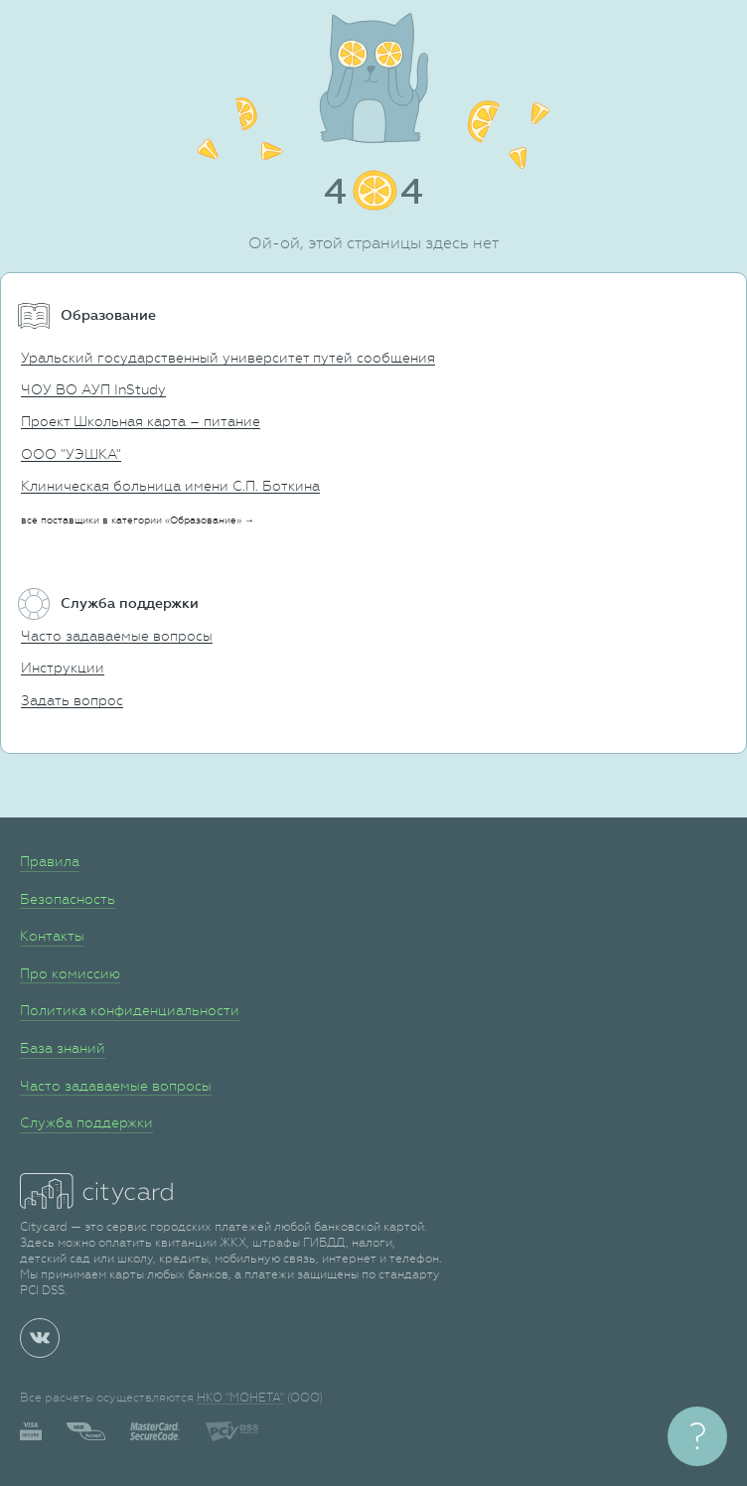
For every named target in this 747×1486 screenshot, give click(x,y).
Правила (49, 861)
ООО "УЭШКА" (71, 454)
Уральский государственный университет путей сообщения (228, 358)
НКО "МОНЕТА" (240, 1398)
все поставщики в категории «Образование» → (137, 520)
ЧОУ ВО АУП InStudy (93, 389)
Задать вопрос (72, 700)
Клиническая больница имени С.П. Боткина (170, 486)
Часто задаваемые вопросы (117, 636)
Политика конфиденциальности (129, 1010)
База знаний (62, 1048)
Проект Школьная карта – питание (140, 421)
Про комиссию (70, 973)
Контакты (52, 936)
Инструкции (62, 667)
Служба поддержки (86, 1122)
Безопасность (67, 899)
